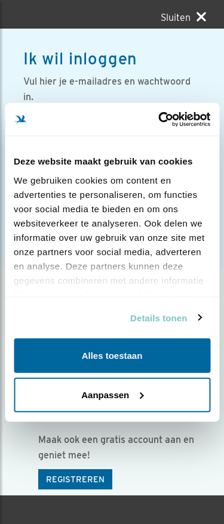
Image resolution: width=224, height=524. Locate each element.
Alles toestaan (112, 356)
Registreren (75, 479)
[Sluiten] (183, 17)
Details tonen (158, 317)
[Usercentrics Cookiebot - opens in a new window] (159, 119)
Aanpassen (112, 394)
